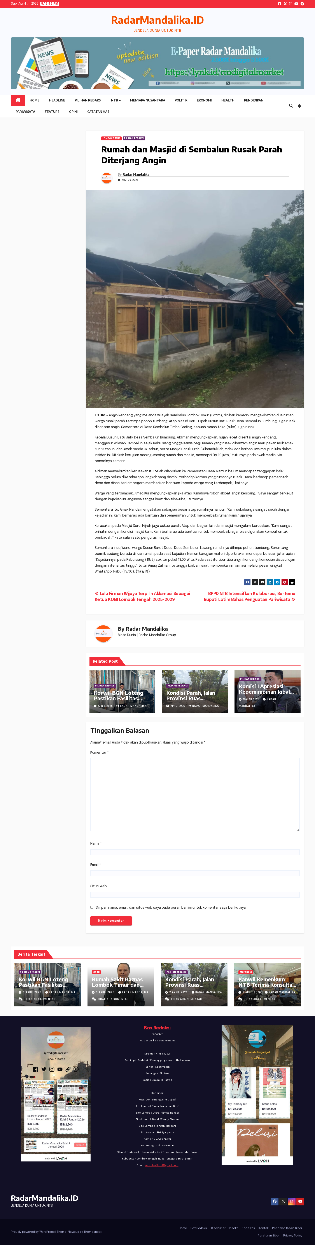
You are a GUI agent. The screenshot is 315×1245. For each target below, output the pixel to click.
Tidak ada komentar (39, 999)
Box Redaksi (157, 1028)
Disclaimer (218, 1228)
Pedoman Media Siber (287, 1228)
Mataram (246, 972)
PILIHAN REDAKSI (134, 138)
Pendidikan (253, 100)
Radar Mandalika (136, 174)
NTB (115, 100)
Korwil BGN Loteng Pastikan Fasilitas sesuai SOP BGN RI (118, 698)
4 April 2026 (32, 992)
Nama (96, 843)
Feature (52, 111)
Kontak (264, 1228)
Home (34, 100)
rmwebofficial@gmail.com (161, 1165)
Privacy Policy (292, 1235)
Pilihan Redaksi (88, 100)
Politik (181, 100)
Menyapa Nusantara (147, 100)
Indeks (233, 1228)
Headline (57, 100)
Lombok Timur (111, 138)
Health (227, 100)
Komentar (99, 752)
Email (95, 865)
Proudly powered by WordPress (33, 1232)
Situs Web (98, 886)
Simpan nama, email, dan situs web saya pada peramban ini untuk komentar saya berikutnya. (171, 908)
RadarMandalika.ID (157, 20)
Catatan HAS (98, 111)
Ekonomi (204, 100)
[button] (291, 106)
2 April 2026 (179, 992)
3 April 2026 (105, 992)
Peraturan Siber (269, 1235)
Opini (73, 111)
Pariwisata (25, 111)
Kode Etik (248, 1228)
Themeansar (92, 1232)
